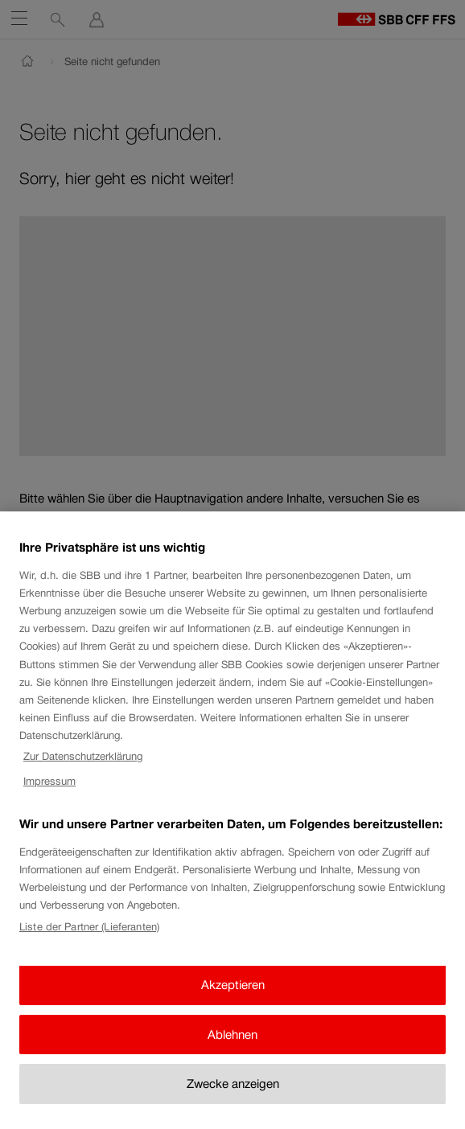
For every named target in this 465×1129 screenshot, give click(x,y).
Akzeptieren (233, 997)
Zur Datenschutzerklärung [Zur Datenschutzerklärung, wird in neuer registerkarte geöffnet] (82, 768)
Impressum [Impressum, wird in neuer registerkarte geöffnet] (49, 793)
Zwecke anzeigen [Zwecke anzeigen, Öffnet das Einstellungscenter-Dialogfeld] (233, 1095)
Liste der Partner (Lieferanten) (89, 939)
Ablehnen (232, 1046)
